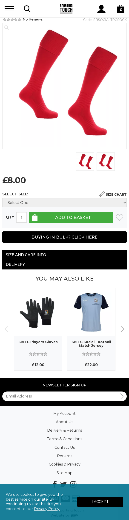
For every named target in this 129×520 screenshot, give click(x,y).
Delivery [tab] (15, 264)
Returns (64, 456)
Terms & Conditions (64, 439)
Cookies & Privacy (64, 464)
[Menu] (9, 8)
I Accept (100, 501)
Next (123, 329)
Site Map (64, 473)
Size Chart (116, 194)
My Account (64, 413)
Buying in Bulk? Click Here (64, 237)
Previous (6, 329)
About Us (64, 422)
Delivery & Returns (64, 430)
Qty (10, 217)
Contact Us (64, 447)
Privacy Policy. (47, 509)
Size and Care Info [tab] (26, 255)
